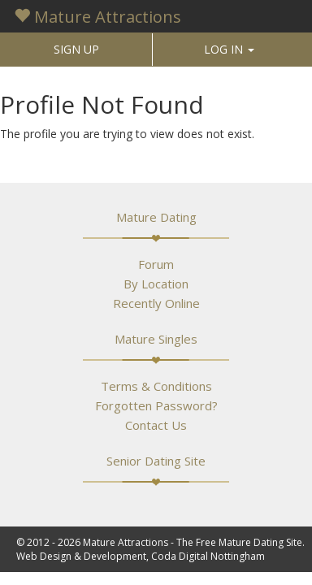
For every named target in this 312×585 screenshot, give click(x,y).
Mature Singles (156, 339)
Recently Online (156, 303)
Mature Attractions (97, 17)
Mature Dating (156, 217)
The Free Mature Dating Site (239, 542)
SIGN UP (76, 49)
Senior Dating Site (156, 461)
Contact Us (156, 425)
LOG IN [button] (229, 49)
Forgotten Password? (156, 405)
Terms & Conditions (156, 386)
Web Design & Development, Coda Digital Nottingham (140, 556)
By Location (156, 283)
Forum (156, 264)
